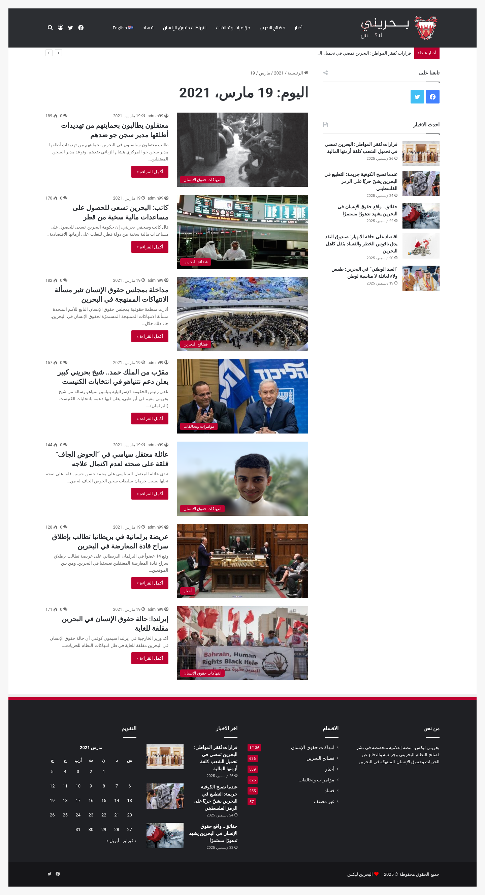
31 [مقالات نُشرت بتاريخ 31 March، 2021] (77, 829)
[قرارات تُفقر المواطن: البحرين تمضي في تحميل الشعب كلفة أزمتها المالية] (421, 153)
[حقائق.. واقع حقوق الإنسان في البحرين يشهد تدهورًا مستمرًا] (421, 216)
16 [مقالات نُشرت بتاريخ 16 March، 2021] (91, 800)
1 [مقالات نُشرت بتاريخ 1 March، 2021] (104, 771)
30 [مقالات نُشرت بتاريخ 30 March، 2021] (91, 829)
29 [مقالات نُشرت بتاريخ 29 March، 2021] (103, 829)
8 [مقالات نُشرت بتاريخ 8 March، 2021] (104, 785)
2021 (279, 73)
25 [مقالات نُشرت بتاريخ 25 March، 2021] (65, 814)
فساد (148, 28)
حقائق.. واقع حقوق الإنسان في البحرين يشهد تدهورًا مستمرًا (213, 833)
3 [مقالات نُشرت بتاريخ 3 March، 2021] (78, 771)
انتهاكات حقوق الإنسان (184, 28)
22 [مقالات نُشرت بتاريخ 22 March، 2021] (103, 814)
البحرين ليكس (360, 874)
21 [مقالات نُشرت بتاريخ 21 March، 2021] (116, 814)
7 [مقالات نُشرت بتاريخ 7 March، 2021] (117, 785)
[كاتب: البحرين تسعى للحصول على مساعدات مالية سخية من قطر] (242, 232)
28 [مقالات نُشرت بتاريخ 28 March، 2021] (116, 829)
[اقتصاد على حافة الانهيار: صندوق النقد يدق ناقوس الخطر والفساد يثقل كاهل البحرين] (421, 246)
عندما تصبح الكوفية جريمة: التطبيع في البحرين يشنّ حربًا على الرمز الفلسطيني (360, 181)
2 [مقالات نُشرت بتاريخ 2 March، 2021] (91, 771)
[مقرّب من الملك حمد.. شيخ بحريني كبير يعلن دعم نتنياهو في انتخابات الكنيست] (242, 396)
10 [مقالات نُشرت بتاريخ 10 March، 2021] (77, 785)
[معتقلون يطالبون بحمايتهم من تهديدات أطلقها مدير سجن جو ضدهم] (242, 150)
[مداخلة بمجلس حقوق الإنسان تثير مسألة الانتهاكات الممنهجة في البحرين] (242, 314)
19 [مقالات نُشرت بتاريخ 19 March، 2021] (52, 800)
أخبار (298, 28)
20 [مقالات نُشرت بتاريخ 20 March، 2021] (129, 814)
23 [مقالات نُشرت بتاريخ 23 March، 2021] (91, 814)
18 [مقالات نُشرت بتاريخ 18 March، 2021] (65, 800)
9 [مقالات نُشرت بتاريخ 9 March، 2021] (91, 785)
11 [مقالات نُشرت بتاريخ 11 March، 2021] (65, 785)
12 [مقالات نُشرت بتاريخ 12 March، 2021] (52, 785)
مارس (264, 73)
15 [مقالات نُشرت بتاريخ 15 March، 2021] (103, 800)
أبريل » (112, 840)
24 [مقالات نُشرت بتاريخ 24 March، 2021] (77, 814)
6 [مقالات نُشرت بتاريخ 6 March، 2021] (129, 785)
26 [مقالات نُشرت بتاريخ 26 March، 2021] (52, 814)
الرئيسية (298, 73)
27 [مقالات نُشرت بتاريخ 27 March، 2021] (129, 829)
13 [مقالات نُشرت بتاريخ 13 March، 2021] (129, 800)
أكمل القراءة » (149, 171)
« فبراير (129, 840)
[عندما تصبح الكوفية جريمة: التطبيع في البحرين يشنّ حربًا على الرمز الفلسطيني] (421, 183)
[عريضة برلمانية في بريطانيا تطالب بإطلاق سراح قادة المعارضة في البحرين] (242, 561)
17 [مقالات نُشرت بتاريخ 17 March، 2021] (77, 800)
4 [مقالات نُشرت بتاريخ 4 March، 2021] (65, 771)
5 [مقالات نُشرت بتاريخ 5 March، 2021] (52, 771)
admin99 (155, 116)
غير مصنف (324, 801)
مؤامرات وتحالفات (233, 28)
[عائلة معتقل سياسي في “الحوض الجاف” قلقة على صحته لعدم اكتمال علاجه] (242, 479)
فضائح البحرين (272, 28)
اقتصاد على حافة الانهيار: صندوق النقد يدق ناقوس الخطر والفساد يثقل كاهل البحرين (361, 243)
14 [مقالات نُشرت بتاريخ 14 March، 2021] (116, 800)
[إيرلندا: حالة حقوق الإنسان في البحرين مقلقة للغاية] (242, 643)
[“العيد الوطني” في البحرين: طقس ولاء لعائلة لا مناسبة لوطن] (421, 278)
